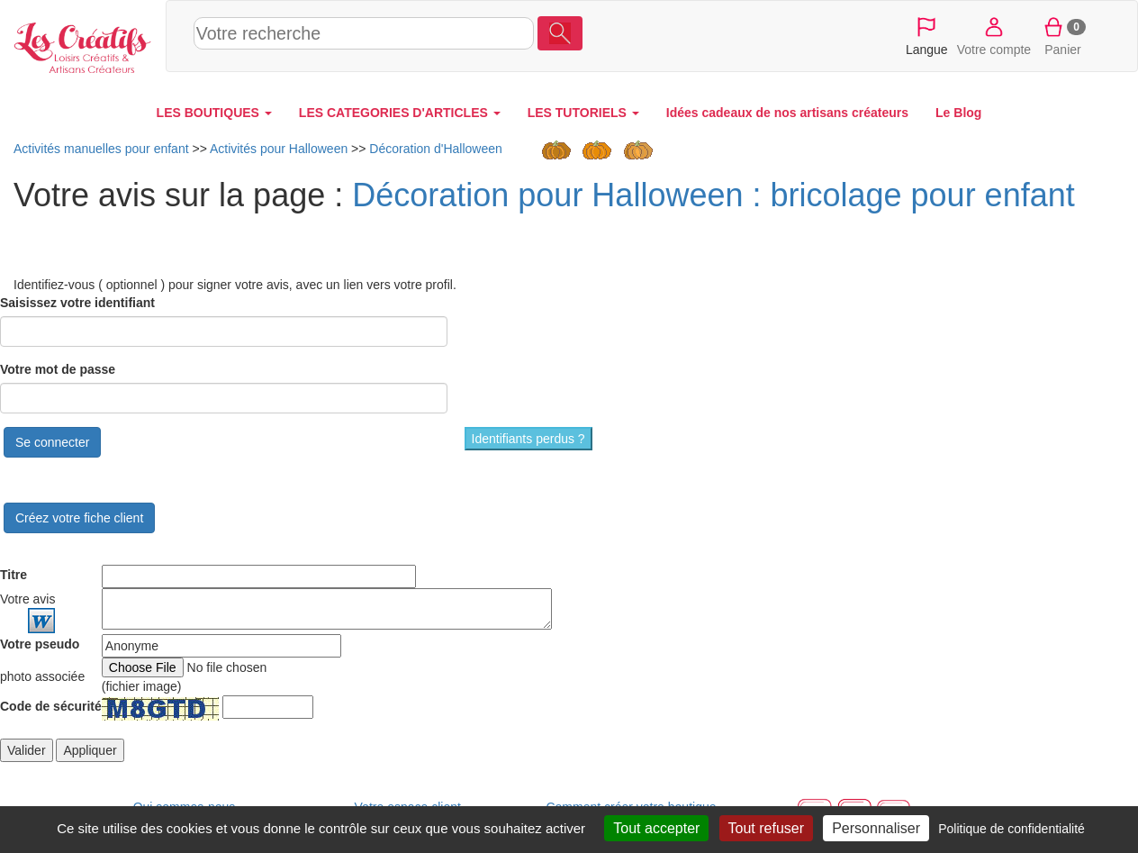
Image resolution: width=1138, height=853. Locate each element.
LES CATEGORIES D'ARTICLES (400, 112)
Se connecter (52, 442)
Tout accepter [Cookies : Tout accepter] (656, 828)
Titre (13, 574)
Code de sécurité (51, 706)
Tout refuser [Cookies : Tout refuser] (766, 828)
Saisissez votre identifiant (77, 302)
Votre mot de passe (57, 369)
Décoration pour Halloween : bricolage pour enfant (713, 195)
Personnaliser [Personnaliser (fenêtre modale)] (876, 828)
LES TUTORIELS (583, 112)
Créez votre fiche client (79, 518)
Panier (1063, 35)
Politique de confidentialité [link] (1011, 828)
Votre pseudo (39, 644)
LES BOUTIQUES (214, 112)
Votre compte (994, 35)
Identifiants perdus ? (528, 438)
